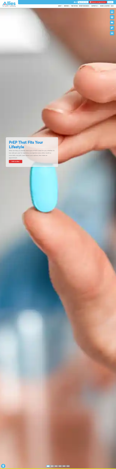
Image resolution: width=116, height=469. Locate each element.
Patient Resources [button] (84, 6)
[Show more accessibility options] (3, 466)
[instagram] (76, 2)
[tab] (48, 466)
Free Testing (74, 6)
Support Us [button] (95, 6)
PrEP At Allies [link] (15, 161)
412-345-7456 (83, 2)
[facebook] (74, 2)
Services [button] (67, 6)
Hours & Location (105, 6)
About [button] (60, 6)
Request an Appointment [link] (98, 2)
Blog (112, 6)
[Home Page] (9, 4)
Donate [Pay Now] (110, 2)
